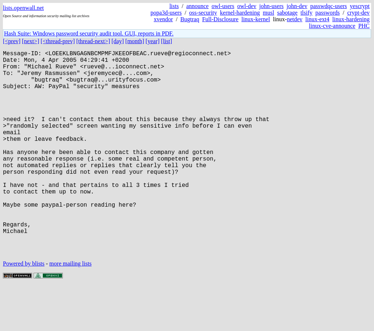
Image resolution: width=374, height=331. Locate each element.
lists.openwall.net (23, 8)
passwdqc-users (328, 6)
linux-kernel (255, 19)
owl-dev (246, 6)
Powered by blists (24, 309)
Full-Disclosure (220, 19)
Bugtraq (189, 19)
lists (174, 6)
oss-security (203, 13)
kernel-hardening (240, 13)
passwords (328, 13)
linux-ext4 (317, 19)
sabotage (287, 13)
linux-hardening (351, 19)
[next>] (30, 41)
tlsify (307, 13)
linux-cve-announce (332, 26)
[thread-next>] (93, 41)
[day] (117, 41)
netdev (294, 19)
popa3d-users (166, 13)
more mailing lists (70, 309)
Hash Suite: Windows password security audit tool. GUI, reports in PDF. (88, 33)
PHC (364, 26)
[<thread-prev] (58, 41)
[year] (153, 41)
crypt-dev (358, 13)
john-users (271, 6)
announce (197, 6)
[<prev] (11, 41)
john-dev (297, 6)
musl (268, 13)
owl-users (222, 6)
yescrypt (360, 6)
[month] (134, 41)
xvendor (163, 19)
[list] (166, 41)
